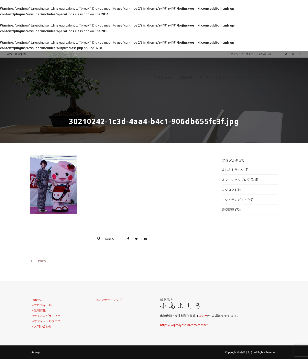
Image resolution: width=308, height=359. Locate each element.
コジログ (228, 189)
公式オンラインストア (241, 54)
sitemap (35, 352)
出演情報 (186, 77)
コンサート (242, 77)
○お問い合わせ (42, 326)
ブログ (262, 77)
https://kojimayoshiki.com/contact (184, 325)
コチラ (202, 316)
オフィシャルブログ (236, 179)
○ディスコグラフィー (46, 316)
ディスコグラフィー (213, 77)
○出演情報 (39, 310)
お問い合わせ (263, 54)
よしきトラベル (233, 169)
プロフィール (163, 77)
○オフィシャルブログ (46, 321)
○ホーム (37, 300)
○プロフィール (42, 305)
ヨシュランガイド (234, 199)
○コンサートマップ (109, 300)
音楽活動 (228, 210)
